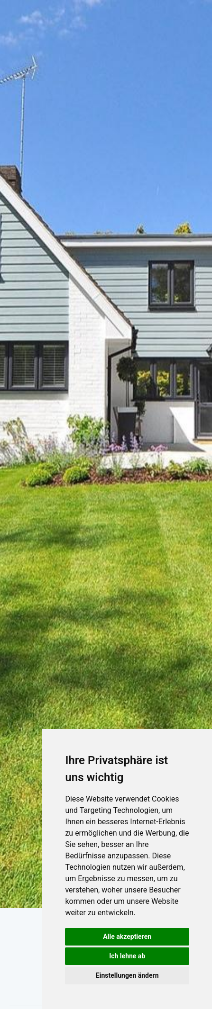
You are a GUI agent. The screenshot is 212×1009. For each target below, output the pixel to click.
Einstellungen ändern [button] (127, 975)
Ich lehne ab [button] (127, 956)
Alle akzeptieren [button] (127, 936)
